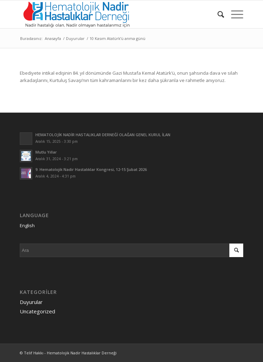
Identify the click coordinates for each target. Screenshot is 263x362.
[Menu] (233, 14)
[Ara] (217, 14)
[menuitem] (217, 14)
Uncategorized (37, 311)
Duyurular (31, 301)
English (27, 225)
